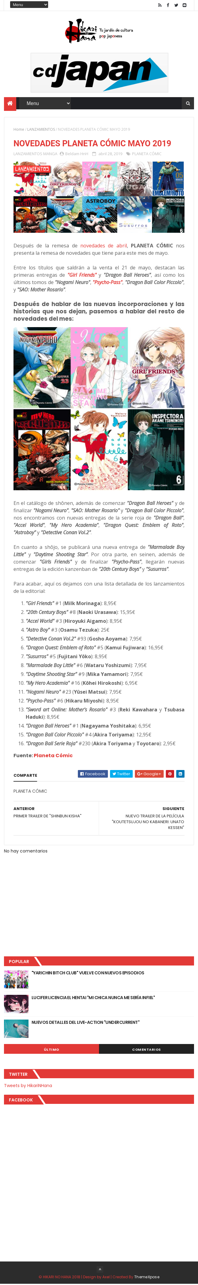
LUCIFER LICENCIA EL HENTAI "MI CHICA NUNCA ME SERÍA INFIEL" (93, 998)
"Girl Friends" (82, 276)
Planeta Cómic (53, 756)
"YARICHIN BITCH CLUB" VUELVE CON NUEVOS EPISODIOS (88, 974)
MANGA (50, 155)
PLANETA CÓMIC (147, 155)
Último (51, 1050)
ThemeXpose (146, 1277)
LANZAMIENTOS (41, 130)
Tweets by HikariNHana (28, 1086)
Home (18, 130)
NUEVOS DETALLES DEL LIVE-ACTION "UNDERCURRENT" (85, 1023)
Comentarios (146, 1050)
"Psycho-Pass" (107, 283)
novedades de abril (103, 246)
